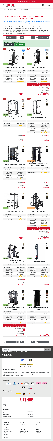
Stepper (37, 429)
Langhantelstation (8, 431)
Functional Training (24, 431)
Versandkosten (6, 414)
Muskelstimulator (39, 432)
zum (6, 405)
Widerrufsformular (7, 416)
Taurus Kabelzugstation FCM (38, 117)
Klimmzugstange (23, 432)
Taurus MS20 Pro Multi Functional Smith (14, 117)
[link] (3, 355)
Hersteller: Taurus (9, 44)
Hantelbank (22, 426)
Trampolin (37, 424)
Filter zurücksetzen (19, 44)
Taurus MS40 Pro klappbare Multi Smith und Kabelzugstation (38, 164)
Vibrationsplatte (7, 434)
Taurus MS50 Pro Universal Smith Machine (14, 308)
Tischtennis (6, 426)
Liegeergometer (38, 427)
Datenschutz (30, 411)
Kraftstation (16, 9)
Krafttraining (10, 9)
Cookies (5, 412)
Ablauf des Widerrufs (31, 416)
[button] (47, 37)
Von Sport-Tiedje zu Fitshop (9, 369)
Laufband (37, 422)
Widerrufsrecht (30, 414)
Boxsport (22, 427)
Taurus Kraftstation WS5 (38, 211)
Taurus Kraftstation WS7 (38, 67)
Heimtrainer (6, 429)
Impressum (29, 412)
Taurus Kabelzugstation (38, 261)
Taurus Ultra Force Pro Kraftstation (14, 67)
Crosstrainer (6, 422)
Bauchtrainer (38, 431)
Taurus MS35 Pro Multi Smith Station (14, 164)
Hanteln (5, 427)
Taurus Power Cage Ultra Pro (14, 211)
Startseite (4, 9)
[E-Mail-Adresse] (23, 349)
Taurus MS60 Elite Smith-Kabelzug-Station (15, 261)
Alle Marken (6, 437)
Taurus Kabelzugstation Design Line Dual (38, 308)
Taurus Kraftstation (24, 9)
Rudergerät (6, 424)
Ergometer (22, 422)
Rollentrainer (22, 429)
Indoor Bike (37, 426)
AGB (4, 411)
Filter (21, 37)
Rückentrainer (7, 432)
